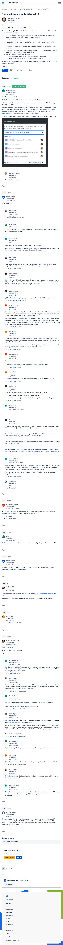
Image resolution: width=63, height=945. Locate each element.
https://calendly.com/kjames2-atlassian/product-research (21, 706)
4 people (13, 673)
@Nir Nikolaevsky (11, 280)
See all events (9, 884)
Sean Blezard (12, 210)
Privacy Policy (9, 930)
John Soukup (12, 755)
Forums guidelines (10, 909)
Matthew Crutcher (14, 785)
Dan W (8, 536)
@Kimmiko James (11, 685)
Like (6, 182)
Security (8, 936)
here (37, 113)
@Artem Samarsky (10, 298)
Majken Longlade (13, 291)
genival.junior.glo (13, 354)
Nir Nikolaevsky (10, 90)
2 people (13, 268)
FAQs (7, 906)
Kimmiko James (13, 660)
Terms (7, 933)
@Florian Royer (11, 748)
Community (13, 2)
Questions (27, 9)
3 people (13, 367)
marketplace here (7, 113)
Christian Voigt (10, 587)
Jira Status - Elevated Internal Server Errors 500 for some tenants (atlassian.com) (36, 451)
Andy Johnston (13, 678)
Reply (3, 186)
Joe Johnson (12, 386)
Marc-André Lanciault (14, 18)
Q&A (11, 9)
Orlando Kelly (12, 372)
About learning (9, 915)
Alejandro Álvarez (11, 812)
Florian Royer (12, 714)
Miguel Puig (9, 616)
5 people (13, 381)
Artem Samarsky (13, 273)
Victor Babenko (13, 331)
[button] (25, 142)
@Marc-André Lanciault (10, 97)
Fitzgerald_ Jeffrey (14, 305)
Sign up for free (9, 857)
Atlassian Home (18, 9)
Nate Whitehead (11, 196)
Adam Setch (12, 405)
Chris (10, 419)
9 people (13, 476)
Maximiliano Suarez (12, 504)
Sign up (10, 841)
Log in (4, 841)
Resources (8, 918)
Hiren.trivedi (12, 481)
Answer (5, 70)
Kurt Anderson (13, 224)
